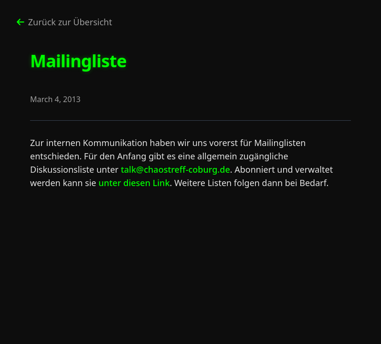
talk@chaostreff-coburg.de (175, 169)
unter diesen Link (133, 182)
